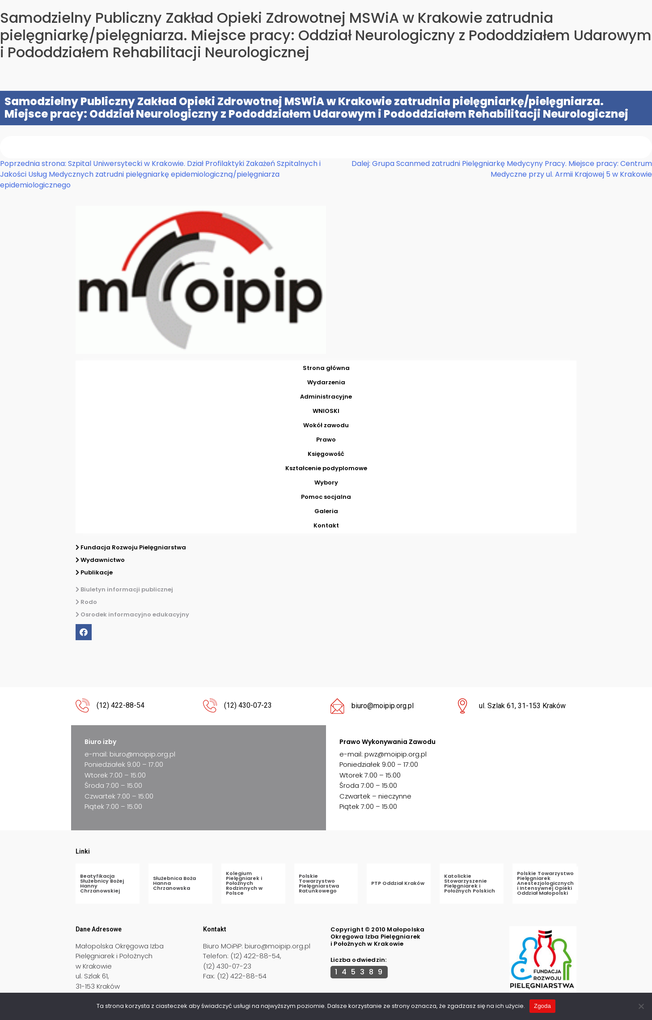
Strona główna (326, 368)
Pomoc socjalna (326, 497)
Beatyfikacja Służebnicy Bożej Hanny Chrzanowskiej (102, 883)
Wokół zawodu (326, 425)
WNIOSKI (326, 411)
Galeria (326, 511)
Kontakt (326, 525)
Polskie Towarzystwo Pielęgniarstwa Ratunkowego (319, 883)
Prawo (326, 439)
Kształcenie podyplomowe (326, 468)
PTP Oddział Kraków (397, 883)
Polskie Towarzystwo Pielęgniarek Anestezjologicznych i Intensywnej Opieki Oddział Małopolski (545, 883)
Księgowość (326, 454)
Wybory (326, 482)
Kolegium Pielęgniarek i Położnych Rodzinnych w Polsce (244, 883)
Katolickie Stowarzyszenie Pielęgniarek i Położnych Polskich (469, 883)
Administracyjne (326, 396)
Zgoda (542, 1006)
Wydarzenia (326, 382)
